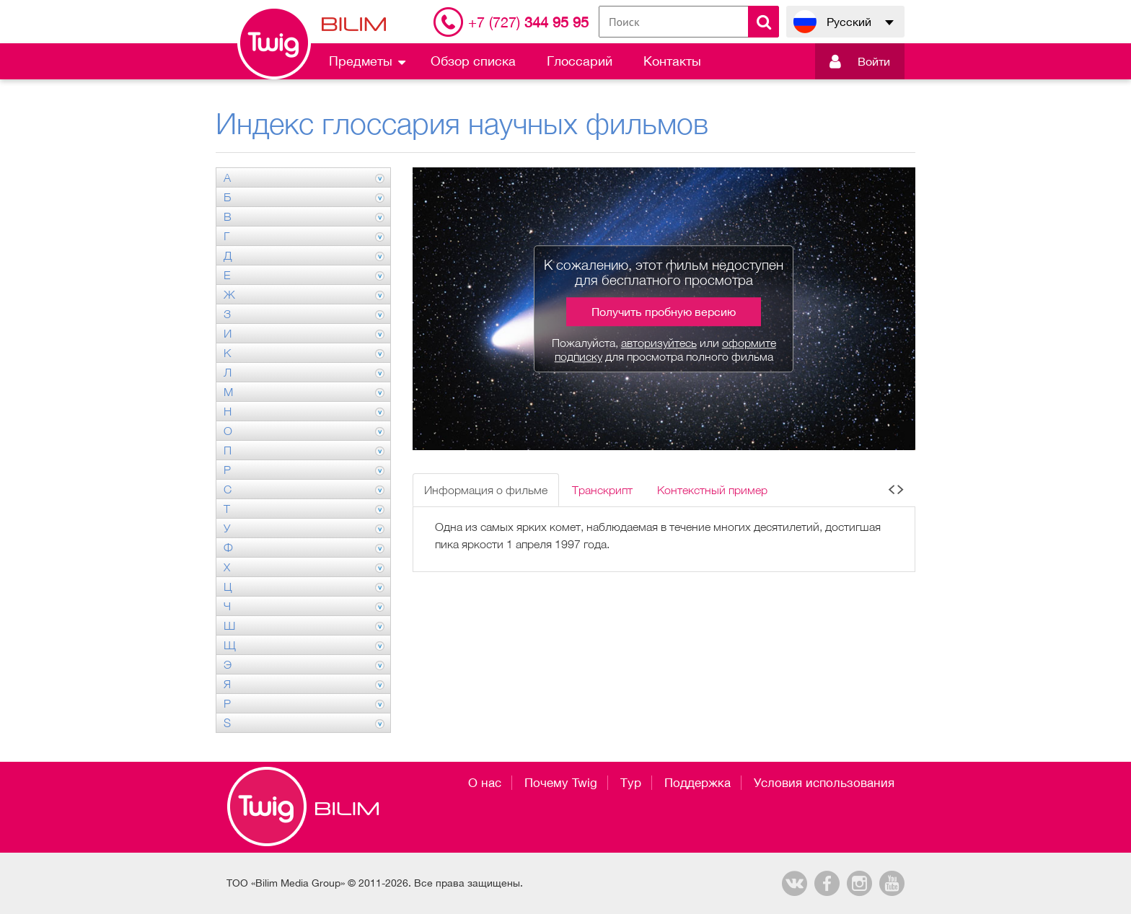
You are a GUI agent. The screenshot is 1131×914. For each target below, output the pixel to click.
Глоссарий (579, 61)
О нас (484, 782)
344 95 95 (528, 22)
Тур (630, 782)
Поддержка (697, 782)
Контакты (672, 61)
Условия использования (824, 782)
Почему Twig (560, 782)
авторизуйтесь (659, 342)
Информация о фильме (485, 489)
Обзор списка (473, 61)
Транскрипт (602, 489)
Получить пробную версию (663, 311)
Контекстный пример (712, 489)
